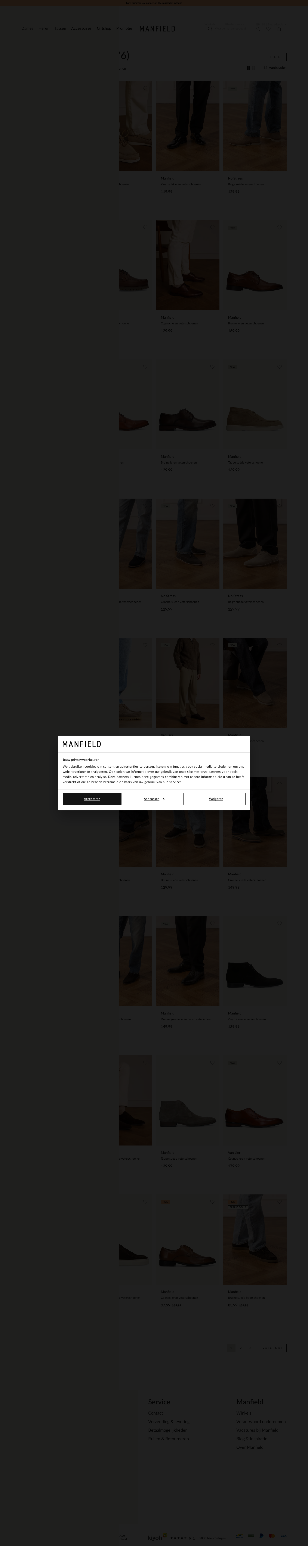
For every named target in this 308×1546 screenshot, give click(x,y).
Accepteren (92, 799)
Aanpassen (154, 799)
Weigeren (216, 799)
